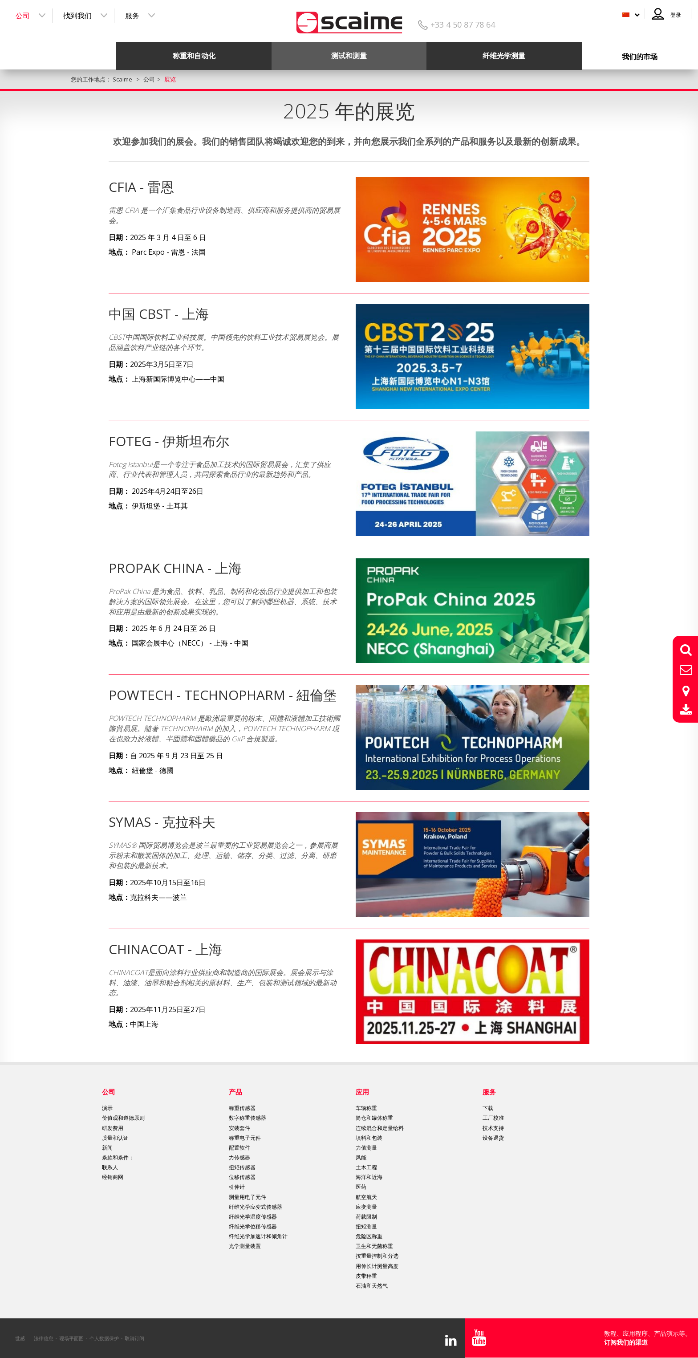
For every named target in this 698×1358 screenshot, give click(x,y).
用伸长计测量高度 (377, 1266)
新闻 (107, 1147)
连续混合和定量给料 (380, 1128)
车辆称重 (366, 1108)
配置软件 (239, 1147)
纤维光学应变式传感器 (255, 1207)
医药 (361, 1187)
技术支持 (493, 1128)
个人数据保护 (104, 1338)
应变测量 (366, 1207)
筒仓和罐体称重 (374, 1118)
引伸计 (237, 1187)
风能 (361, 1157)
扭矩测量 (366, 1226)
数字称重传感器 (247, 1118)
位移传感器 (242, 1177)
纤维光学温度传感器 (253, 1216)
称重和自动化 (194, 56)
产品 (235, 1091)
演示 (107, 1108)
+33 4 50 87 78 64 (462, 24)
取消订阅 (134, 1338)
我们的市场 (639, 56)
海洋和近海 (369, 1177)
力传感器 (239, 1157)
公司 (23, 15)
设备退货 (493, 1138)
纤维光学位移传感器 (253, 1226)
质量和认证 (115, 1138)
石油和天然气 (372, 1285)
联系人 (110, 1167)
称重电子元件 (245, 1138)
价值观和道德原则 (123, 1118)
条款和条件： (118, 1157)
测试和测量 (349, 56)
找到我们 (77, 15)
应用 (362, 1091)
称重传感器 (242, 1108)
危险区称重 (369, 1236)
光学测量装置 (245, 1246)
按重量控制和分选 (377, 1256)
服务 (132, 15)
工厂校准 (493, 1118)
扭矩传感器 (242, 1167)
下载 (488, 1108)
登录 (675, 15)
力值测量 (366, 1147)
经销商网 (112, 1177)
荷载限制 (366, 1216)
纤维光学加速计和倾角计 (258, 1236)
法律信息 (43, 1338)
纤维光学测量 (504, 56)
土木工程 (366, 1167)
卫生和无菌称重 (374, 1246)
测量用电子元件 (247, 1197)
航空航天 (366, 1197)
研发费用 (112, 1128)
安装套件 (239, 1128)
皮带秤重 (366, 1276)
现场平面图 (71, 1338)
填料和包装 (369, 1138)
